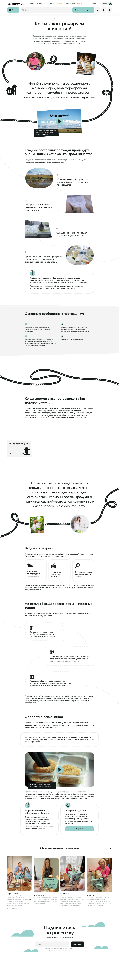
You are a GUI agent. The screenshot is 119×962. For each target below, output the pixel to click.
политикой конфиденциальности (62, 950)
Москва (94, 4)
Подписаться (77, 944)
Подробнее (80, 829)
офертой (50, 950)
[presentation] (106, 848)
